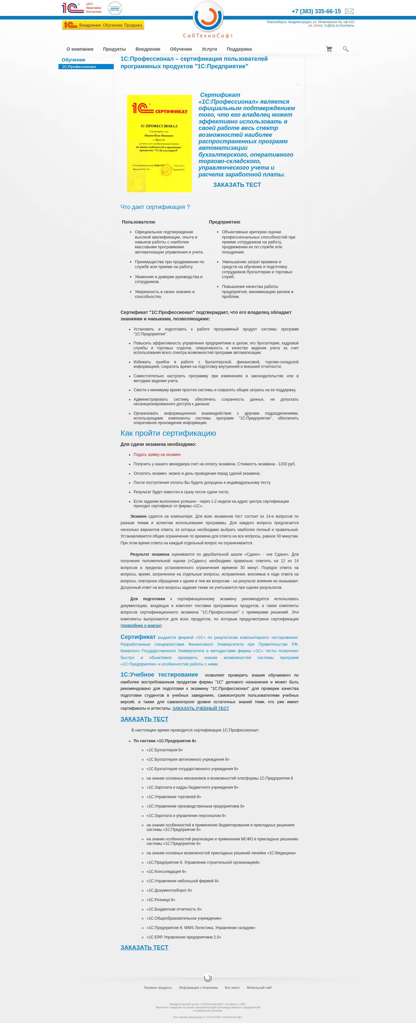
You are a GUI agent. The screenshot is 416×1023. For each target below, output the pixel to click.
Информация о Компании (198, 988)
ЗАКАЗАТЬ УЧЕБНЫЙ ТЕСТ (201, 708)
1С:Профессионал (79, 67)
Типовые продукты (158, 988)
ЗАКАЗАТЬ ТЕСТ (237, 185)
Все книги (232, 988)
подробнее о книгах (141, 625)
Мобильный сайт (259, 988)
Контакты (347, 25)
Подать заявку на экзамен (157, 454)
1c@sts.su (331, 25)
